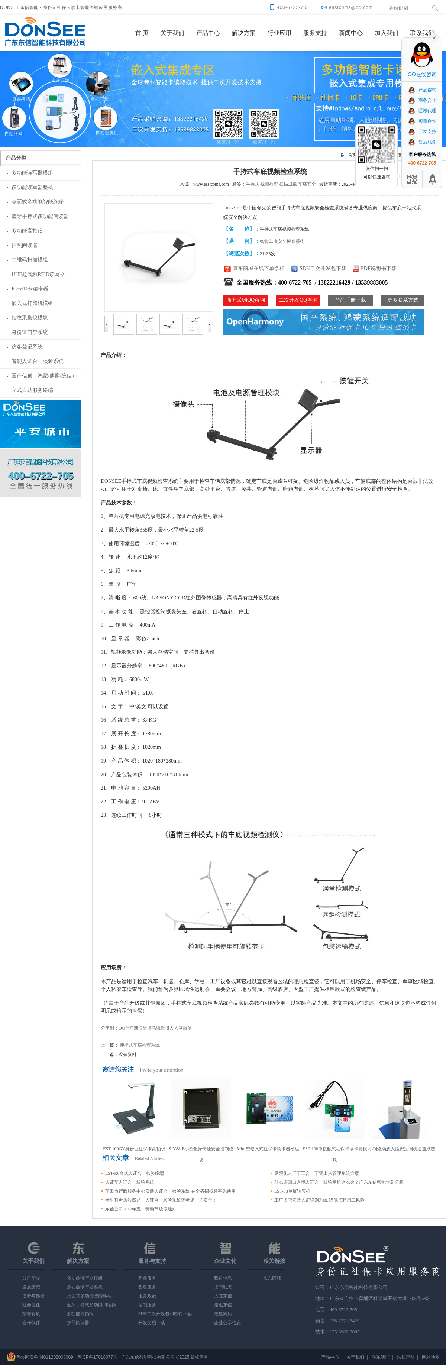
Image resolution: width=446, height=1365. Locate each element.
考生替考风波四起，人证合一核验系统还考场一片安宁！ (161, 1200)
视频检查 (269, 184)
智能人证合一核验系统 (38, 361)
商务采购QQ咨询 (245, 300)
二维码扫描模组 (30, 260)
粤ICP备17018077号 (97, 1357)
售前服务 (147, 1278)
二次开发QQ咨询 (298, 300)
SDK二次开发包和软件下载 (165, 1313)
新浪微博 (143, 1028)
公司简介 (31, 1278)
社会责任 (31, 1304)
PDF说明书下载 (379, 268)
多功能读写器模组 (32, 173)
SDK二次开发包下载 (323, 268)
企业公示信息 (227, 1322)
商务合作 (422, 100)
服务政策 (147, 1296)
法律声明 (406, 1357)
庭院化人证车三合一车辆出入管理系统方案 (316, 1173)
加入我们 (386, 33)
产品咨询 (422, 89)
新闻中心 (351, 33)
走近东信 (223, 1304)
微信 (187, 1028)
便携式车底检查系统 (140, 1045)
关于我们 (172, 33)
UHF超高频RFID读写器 (38, 274)
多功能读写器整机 (32, 187)
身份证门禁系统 (30, 332)
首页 (352, 155)
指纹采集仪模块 (30, 318)
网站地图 (431, 1357)
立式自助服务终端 (32, 390)
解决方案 (244, 33)
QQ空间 (126, 1028)
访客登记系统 (27, 347)
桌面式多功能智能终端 (38, 202)
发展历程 (31, 1287)
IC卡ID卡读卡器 (30, 289)
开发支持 (422, 131)
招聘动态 (223, 1287)
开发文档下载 (151, 1322)
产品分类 (16, 158)
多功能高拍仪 (27, 231)
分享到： (110, 1028)
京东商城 (272, 1278)
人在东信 (223, 1296)
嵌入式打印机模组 (32, 303)
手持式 (252, 184)
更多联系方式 (402, 300)
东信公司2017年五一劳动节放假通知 (141, 1209)
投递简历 (223, 1313)
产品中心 (208, 33)
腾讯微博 (160, 1028)
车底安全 (307, 184)
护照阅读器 (25, 245)
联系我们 (422, 33)
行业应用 (279, 33)
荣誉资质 (31, 1313)
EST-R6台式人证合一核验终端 (134, 1173)
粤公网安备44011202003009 (44, 1357)
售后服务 (147, 1287)
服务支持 (315, 33)
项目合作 (422, 121)
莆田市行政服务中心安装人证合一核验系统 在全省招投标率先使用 (170, 1191)
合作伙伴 (31, 1322)
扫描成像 (288, 184)
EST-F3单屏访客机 (292, 1191)
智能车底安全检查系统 (282, 241)
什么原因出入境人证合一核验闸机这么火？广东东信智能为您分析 (339, 1182)
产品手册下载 (350, 300)
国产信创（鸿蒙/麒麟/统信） (44, 375)
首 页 (142, 33)
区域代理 (422, 110)
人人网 (176, 1028)
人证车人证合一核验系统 (129, 1182)
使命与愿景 (33, 1296)
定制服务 (147, 1304)
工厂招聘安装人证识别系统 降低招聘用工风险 (319, 1200)
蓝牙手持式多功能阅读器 (40, 216)
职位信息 (223, 1278)
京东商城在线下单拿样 (259, 268)
